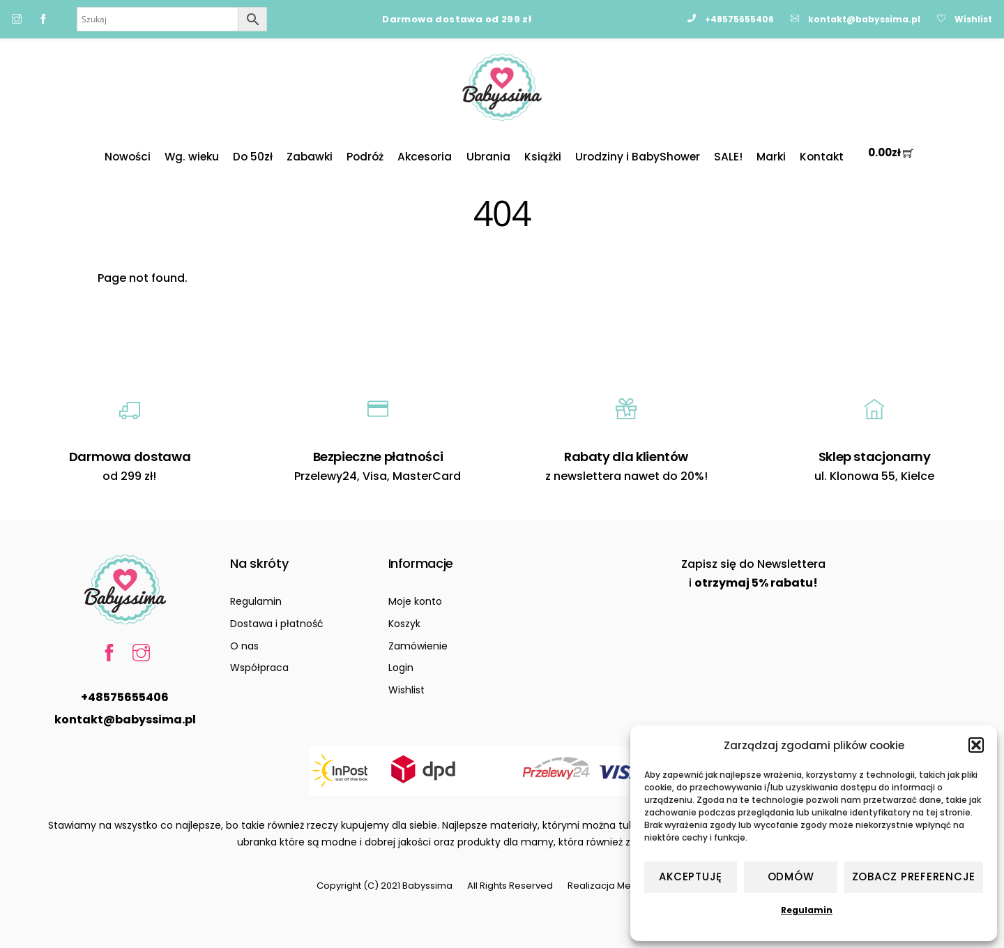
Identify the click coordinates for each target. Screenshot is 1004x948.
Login (400, 668)
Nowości (128, 156)
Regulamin (806, 910)
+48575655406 (125, 697)
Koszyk (404, 624)
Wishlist (406, 690)
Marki (771, 156)
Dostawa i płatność (277, 624)
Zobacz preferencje (914, 876)
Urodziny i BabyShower (637, 156)
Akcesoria (424, 156)
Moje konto (415, 601)
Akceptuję (690, 876)
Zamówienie (418, 646)
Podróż (365, 156)
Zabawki (310, 156)
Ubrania (488, 156)
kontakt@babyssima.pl (125, 720)
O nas (244, 646)
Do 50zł (253, 156)
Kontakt (822, 156)
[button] (976, 745)
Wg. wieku (192, 156)
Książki (542, 156)
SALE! (728, 156)
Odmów (791, 876)
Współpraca (259, 668)
